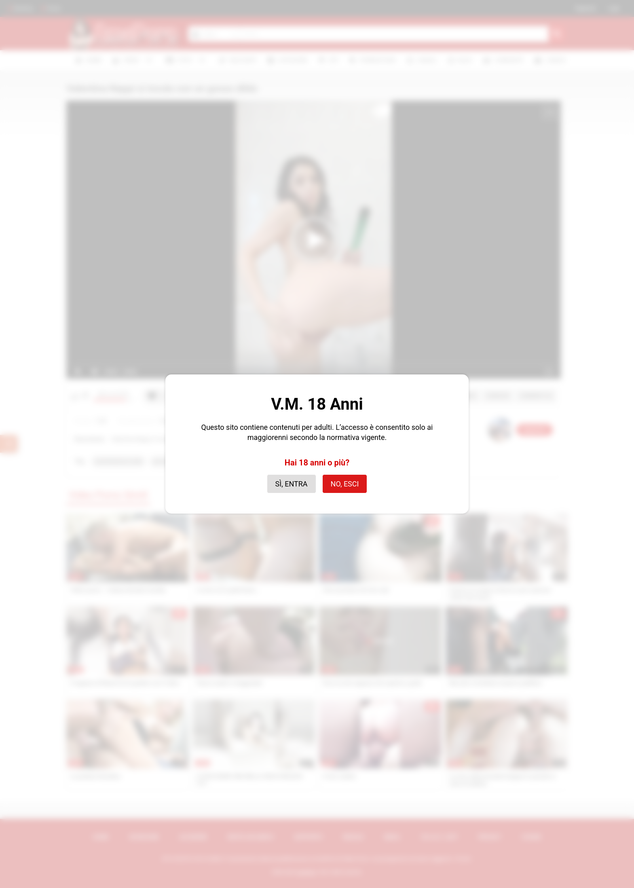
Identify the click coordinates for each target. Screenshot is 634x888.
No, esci (345, 484)
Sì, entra (291, 484)
